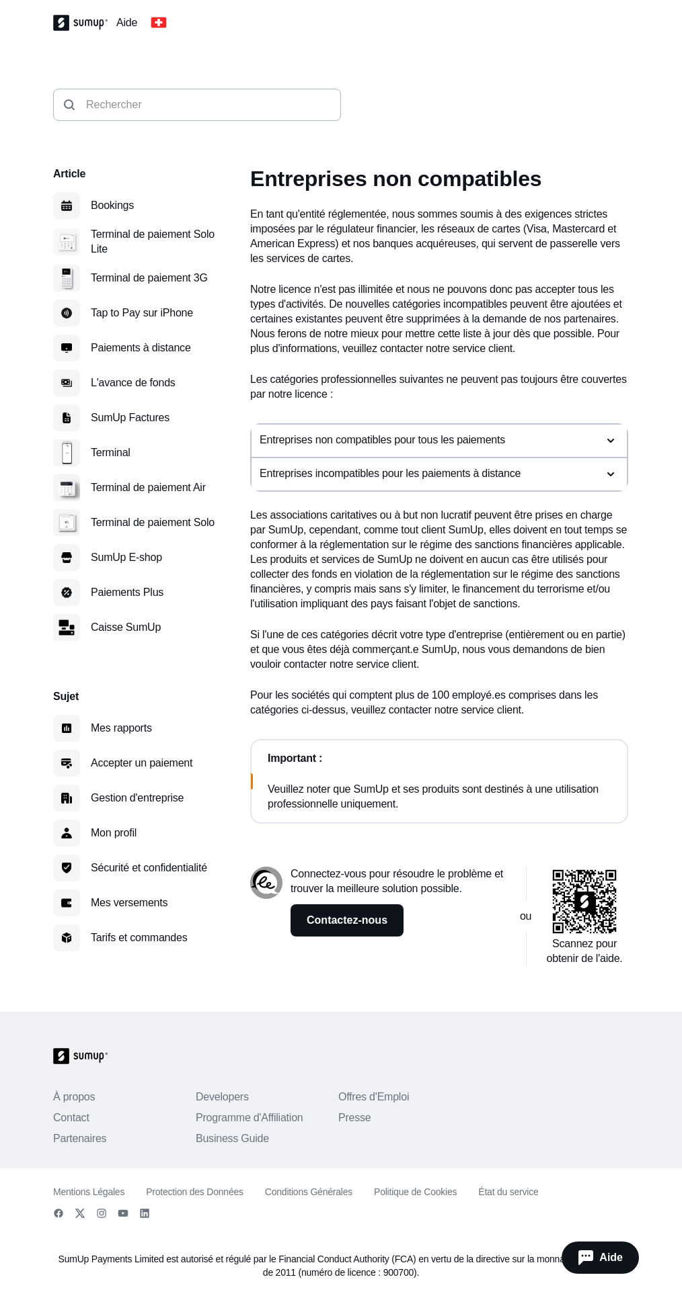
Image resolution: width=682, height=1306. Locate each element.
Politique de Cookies (415, 1191)
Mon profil (114, 832)
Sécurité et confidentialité (149, 867)
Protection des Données (194, 1191)
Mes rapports (121, 728)
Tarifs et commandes (139, 937)
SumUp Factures (130, 417)
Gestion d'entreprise (137, 797)
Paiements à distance (141, 347)
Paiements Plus (127, 592)
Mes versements (129, 902)
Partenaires (79, 1138)
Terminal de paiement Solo (153, 522)
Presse (354, 1117)
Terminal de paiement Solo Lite (153, 241)
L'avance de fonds (133, 382)
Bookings (112, 205)
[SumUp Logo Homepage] (84, 23)
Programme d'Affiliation (249, 1117)
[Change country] (159, 23)
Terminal (110, 452)
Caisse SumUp (126, 627)
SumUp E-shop (126, 557)
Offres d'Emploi (373, 1096)
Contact (71, 1117)
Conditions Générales (308, 1191)
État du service (508, 1191)
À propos (74, 1096)
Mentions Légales (88, 1191)
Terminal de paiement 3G (149, 278)
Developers (222, 1096)
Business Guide (232, 1138)
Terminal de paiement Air (148, 487)
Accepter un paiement (141, 763)
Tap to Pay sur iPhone (142, 312)
